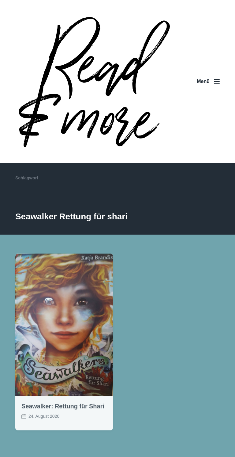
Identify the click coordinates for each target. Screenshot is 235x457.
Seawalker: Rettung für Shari (62, 411)
